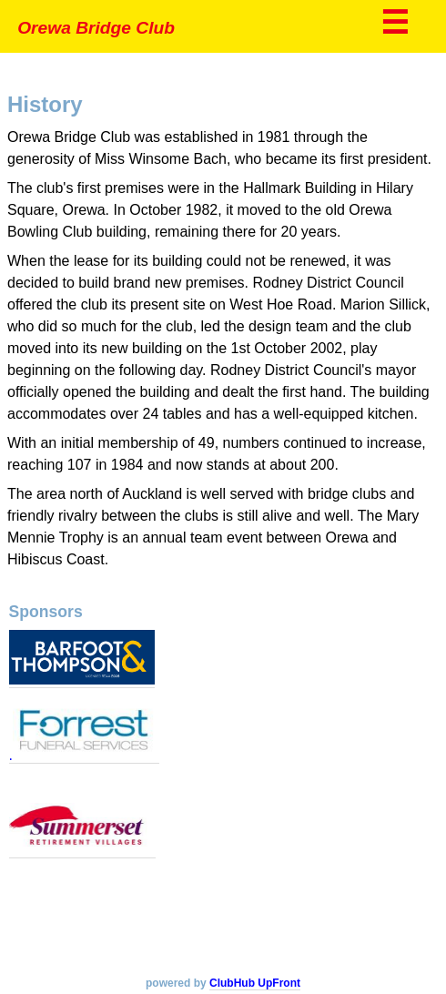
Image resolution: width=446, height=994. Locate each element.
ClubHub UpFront (254, 983)
